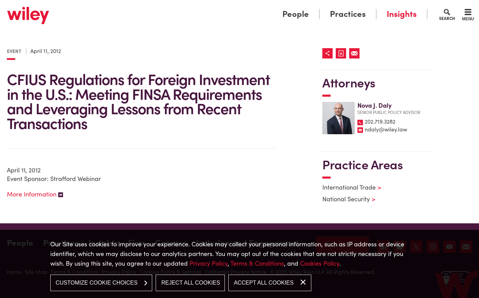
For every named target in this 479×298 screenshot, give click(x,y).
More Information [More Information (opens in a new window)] (31, 194)
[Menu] (468, 16)
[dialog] (239, 264)
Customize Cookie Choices (97, 283)
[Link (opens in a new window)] (342, 53)
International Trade (347, 187)
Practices (348, 14)
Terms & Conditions (257, 263)
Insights (402, 14)
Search (447, 18)
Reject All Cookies (190, 283)
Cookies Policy (319, 263)
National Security (344, 199)
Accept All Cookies (263, 283)
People (295, 14)
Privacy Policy (208, 263)
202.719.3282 (380, 121)
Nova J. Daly (374, 105)
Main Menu (218, 8)
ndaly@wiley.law (386, 129)
